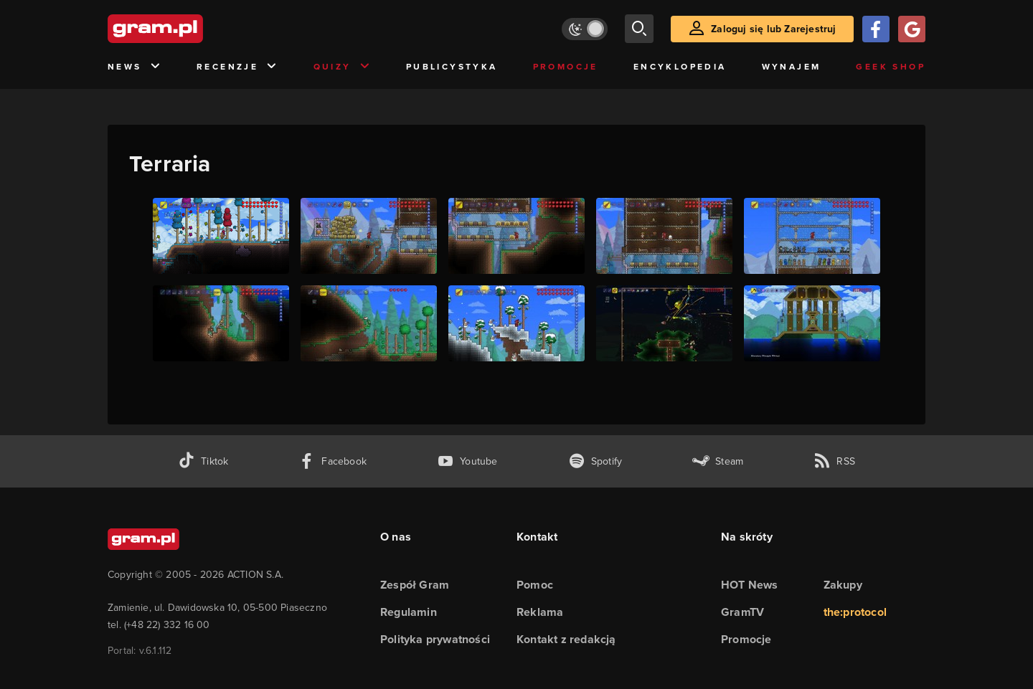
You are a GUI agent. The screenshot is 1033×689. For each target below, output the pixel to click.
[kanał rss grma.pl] (834, 461)
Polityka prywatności (435, 639)
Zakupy (843, 584)
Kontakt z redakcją (566, 639)
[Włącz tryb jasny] (585, 29)
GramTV (742, 612)
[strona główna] (191, 28)
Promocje (565, 66)
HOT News (749, 584)
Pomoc (534, 584)
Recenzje (237, 67)
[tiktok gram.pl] (203, 461)
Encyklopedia (680, 66)
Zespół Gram (414, 584)
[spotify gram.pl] (595, 461)
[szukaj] (639, 28)
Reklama (539, 612)
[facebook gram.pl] (332, 461)
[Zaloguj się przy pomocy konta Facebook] (876, 29)
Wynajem (791, 66)
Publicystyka (452, 66)
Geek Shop (890, 66)
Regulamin (408, 612)
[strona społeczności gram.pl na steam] (717, 461)
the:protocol (855, 612)
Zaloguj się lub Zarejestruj (773, 29)
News (134, 67)
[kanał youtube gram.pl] (467, 461)
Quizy (342, 67)
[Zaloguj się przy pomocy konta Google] (911, 29)
